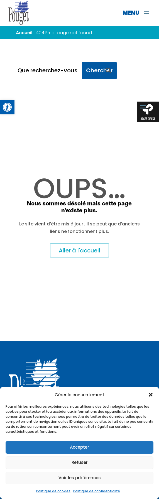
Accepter (79, 447)
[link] (7, 107)
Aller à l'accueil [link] (79, 250)
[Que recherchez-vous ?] (48, 70)
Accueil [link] (24, 33)
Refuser (80, 462)
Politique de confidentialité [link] (96, 491)
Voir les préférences (79, 478)
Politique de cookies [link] (53, 491)
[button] (150, 394)
